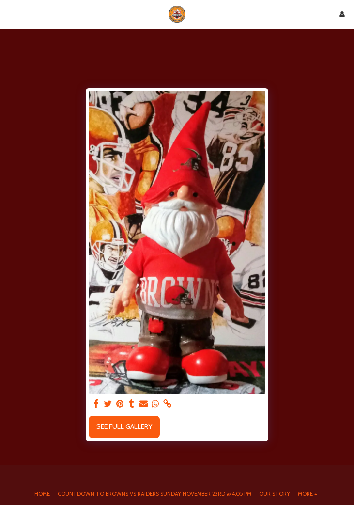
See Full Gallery (124, 426)
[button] (10, 14)
